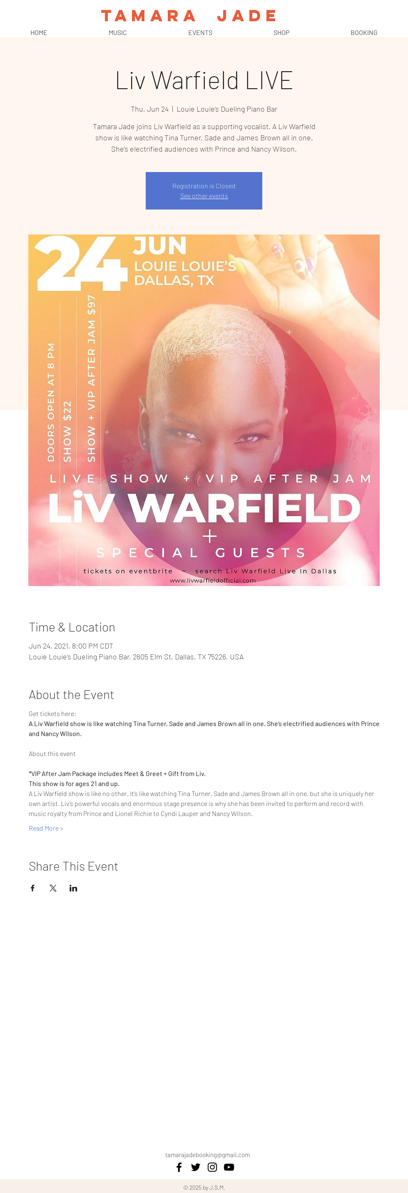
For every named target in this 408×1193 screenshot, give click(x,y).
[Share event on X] (53, 888)
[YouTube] (229, 1167)
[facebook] (179, 1167)
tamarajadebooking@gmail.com (207, 1154)
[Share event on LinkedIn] (73, 888)
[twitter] (195, 1167)
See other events (204, 196)
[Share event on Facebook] (33, 888)
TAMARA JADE (190, 15)
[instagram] (212, 1167)
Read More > (46, 828)
